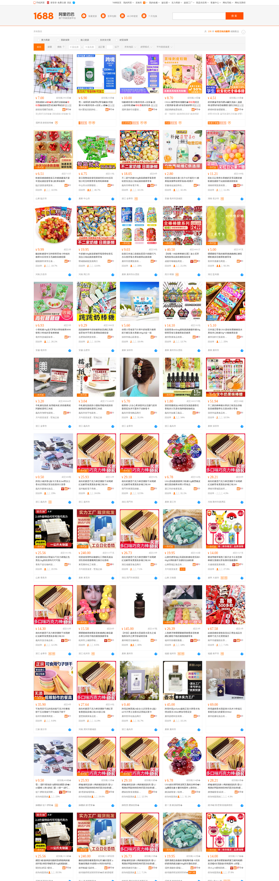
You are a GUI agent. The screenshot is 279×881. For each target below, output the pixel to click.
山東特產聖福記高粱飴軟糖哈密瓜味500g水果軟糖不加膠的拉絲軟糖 (182, 559)
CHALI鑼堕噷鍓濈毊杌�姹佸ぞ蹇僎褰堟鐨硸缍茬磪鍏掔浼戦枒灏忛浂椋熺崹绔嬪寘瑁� (182, 104)
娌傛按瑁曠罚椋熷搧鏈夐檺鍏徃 (45, 109)
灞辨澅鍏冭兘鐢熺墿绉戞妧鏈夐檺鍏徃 (131, 109)
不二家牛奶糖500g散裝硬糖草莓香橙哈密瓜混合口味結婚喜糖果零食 (139, 179)
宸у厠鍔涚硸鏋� (44, 114)
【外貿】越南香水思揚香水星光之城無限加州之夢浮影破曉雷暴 (139, 634)
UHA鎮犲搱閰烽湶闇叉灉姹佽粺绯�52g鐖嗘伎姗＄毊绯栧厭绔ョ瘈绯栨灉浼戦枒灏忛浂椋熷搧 (182, 786)
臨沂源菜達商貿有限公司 (45, 185)
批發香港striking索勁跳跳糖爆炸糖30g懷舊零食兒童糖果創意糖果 (182, 331)
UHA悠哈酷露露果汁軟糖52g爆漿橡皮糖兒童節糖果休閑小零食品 (182, 483)
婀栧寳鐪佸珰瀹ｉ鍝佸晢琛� (131, 868)
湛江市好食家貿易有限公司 (174, 488)
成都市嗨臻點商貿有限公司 (174, 261)
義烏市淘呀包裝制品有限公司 (45, 413)
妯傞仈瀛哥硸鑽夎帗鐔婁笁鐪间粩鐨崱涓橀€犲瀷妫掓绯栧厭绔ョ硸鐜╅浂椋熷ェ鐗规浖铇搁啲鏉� (225, 862)
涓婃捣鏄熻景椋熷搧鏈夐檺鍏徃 (174, 109)
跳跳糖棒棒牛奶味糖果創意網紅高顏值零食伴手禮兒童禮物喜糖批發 (96, 331)
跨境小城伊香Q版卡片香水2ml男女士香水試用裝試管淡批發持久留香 (53, 483)
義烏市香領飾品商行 (131, 413)
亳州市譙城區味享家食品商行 (45, 337)
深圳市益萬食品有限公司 (217, 413)
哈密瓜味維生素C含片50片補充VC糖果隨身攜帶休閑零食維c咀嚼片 (182, 179)
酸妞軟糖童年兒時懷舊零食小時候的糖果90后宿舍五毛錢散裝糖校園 (53, 255)
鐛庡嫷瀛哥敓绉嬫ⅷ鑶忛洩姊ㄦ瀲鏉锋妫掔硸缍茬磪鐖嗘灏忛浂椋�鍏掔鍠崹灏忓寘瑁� (225, 104)
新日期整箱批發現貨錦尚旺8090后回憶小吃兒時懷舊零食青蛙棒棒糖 (96, 179)
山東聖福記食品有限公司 (174, 564)
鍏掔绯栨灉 (213, 114)
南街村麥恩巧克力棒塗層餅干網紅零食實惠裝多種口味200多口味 (96, 710)
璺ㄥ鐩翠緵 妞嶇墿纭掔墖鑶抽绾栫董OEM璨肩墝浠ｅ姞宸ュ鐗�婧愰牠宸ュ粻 (96, 104)
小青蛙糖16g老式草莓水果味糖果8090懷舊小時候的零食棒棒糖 (53, 331)
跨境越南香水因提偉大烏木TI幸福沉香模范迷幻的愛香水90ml (225, 710)
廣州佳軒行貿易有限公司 (217, 337)
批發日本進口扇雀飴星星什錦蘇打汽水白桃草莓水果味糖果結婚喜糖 (139, 255)
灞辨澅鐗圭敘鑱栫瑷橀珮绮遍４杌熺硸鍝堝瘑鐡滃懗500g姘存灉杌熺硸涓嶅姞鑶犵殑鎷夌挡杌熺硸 (182, 862)
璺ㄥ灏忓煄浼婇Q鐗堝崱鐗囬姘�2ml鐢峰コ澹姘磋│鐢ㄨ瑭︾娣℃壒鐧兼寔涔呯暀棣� (53, 786)
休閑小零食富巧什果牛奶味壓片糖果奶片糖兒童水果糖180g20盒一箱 (139, 331)
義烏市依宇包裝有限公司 (88, 413)
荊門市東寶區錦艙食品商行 (131, 488)
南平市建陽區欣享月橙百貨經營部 (217, 640)
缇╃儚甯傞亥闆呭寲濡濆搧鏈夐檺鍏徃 (45, 792)
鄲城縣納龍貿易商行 (88, 261)
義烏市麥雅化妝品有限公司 (45, 488)
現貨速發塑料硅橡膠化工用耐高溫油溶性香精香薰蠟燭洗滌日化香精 (96, 559)
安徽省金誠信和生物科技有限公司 (174, 185)
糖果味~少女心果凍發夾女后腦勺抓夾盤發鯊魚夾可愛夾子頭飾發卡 (139, 407)
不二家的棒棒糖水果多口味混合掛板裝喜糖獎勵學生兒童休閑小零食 (225, 407)
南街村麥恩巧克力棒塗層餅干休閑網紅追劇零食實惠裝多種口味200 (96, 483)
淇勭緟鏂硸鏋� (60, 114)
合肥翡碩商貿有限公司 (88, 337)
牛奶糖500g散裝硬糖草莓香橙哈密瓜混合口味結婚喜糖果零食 (96, 255)
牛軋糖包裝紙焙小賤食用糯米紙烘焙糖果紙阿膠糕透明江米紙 (96, 407)
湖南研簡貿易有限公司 (217, 185)
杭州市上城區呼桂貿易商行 (88, 640)
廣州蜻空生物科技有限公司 (131, 640)
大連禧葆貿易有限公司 (217, 564)
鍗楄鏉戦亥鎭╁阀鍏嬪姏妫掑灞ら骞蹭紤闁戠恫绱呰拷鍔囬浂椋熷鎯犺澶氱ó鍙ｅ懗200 (96, 786)
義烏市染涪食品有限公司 (45, 640)
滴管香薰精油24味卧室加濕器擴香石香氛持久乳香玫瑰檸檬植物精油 (182, 407)
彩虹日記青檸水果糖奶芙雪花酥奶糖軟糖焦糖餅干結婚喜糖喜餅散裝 (225, 179)
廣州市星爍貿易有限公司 (131, 261)
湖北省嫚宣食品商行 (131, 564)
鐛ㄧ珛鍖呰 (170, 114)
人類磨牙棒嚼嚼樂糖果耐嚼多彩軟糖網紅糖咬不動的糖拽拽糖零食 (182, 634)
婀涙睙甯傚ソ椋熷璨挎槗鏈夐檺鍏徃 (174, 792)
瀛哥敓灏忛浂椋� (228, 114)
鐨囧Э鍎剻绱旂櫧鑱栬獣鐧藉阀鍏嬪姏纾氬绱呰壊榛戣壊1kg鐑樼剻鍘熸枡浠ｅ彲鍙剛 (53, 862)
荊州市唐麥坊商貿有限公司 (217, 261)
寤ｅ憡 (68, 105)
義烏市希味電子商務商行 (131, 185)
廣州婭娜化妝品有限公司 (217, 716)
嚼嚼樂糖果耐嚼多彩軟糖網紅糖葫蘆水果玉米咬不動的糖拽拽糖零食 (96, 634)
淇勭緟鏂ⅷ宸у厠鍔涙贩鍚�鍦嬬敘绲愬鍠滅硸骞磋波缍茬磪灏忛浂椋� (53, 104)
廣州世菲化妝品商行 (131, 716)
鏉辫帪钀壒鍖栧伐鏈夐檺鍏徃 (88, 868)
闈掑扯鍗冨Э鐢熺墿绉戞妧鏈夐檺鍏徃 (45, 868)
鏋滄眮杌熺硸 (183, 114)
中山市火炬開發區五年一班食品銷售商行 (88, 185)
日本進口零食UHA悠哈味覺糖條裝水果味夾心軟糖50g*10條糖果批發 (225, 331)
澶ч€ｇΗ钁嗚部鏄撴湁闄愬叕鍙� (217, 868)
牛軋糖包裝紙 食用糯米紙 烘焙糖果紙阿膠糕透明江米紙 (53, 407)
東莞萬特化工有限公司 (88, 564)
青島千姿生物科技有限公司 (45, 564)
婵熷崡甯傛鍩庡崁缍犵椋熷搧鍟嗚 (217, 792)
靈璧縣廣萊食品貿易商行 (88, 716)
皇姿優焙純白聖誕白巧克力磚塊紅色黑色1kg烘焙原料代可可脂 (53, 559)
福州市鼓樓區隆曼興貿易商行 (174, 640)
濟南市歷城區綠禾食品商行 (217, 488)
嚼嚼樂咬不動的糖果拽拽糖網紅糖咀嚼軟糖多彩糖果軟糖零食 (225, 255)
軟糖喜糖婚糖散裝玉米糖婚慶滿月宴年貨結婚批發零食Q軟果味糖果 (53, 179)
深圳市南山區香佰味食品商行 (131, 337)
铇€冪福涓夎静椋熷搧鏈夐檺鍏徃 (88, 109)
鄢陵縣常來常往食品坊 (45, 261)
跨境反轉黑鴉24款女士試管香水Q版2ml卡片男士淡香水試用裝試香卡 (139, 710)
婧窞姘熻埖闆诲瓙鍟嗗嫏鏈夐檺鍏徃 (88, 792)
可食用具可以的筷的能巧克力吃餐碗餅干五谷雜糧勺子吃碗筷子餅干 (53, 710)
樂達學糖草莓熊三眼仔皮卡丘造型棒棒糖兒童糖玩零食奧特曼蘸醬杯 (225, 559)
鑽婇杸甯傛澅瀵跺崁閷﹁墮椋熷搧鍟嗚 (131, 792)
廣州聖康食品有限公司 (174, 337)
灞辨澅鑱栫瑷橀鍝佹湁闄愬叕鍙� (174, 868)
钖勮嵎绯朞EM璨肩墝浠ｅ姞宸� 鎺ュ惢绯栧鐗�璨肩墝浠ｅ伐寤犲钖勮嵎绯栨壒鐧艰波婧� (139, 104)
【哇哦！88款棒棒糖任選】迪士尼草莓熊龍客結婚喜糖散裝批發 (182, 255)
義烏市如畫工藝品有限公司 (174, 413)
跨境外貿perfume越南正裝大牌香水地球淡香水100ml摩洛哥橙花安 (182, 710)
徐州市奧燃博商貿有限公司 (45, 716)
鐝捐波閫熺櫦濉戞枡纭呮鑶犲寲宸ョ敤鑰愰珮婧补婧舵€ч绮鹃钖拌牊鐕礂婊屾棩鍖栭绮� (96, 862)
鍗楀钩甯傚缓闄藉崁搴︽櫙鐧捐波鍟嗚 (217, 109)
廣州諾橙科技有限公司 (174, 716)
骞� (68, 109)
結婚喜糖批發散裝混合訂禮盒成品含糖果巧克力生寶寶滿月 (225, 634)
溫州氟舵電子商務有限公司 (88, 488)
